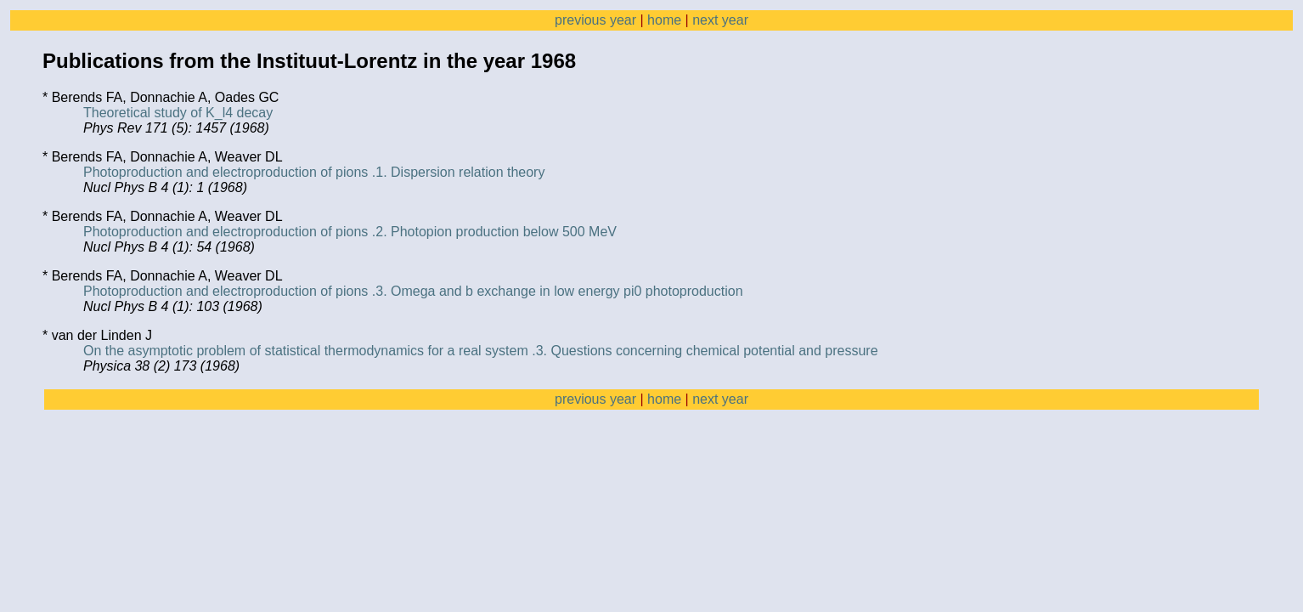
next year (720, 20)
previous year (595, 20)
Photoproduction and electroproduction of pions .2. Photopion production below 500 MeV (350, 231)
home (664, 20)
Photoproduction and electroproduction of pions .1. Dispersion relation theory (313, 172)
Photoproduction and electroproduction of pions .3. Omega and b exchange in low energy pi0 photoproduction (413, 291)
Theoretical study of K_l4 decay (178, 112)
